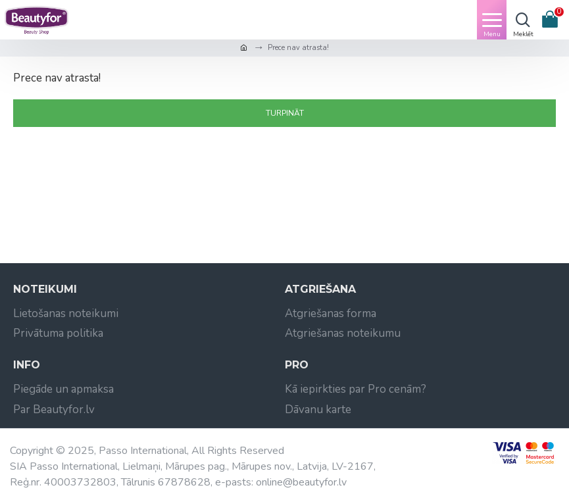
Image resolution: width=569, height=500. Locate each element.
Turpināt (285, 113)
